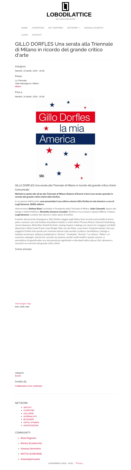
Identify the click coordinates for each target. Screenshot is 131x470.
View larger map (23, 303)
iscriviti (37, 35)
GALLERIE (28, 413)
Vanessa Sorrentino (31, 448)
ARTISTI (27, 407)
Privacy (79, 463)
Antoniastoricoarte (30, 459)
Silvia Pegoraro (28, 438)
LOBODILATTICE (67, 14)
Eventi (18, 376)
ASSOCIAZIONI (30, 425)
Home (24, 28)
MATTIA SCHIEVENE (31, 454)
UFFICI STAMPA (31, 422)
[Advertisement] (65, 340)
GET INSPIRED (55, 28)
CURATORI (28, 410)
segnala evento (93, 28)
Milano (18, 86)
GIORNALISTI (30, 416)
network (73, 28)
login (24, 35)
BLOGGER (28, 419)
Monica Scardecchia (31, 443)
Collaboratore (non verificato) (28, 386)
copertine (38, 28)
